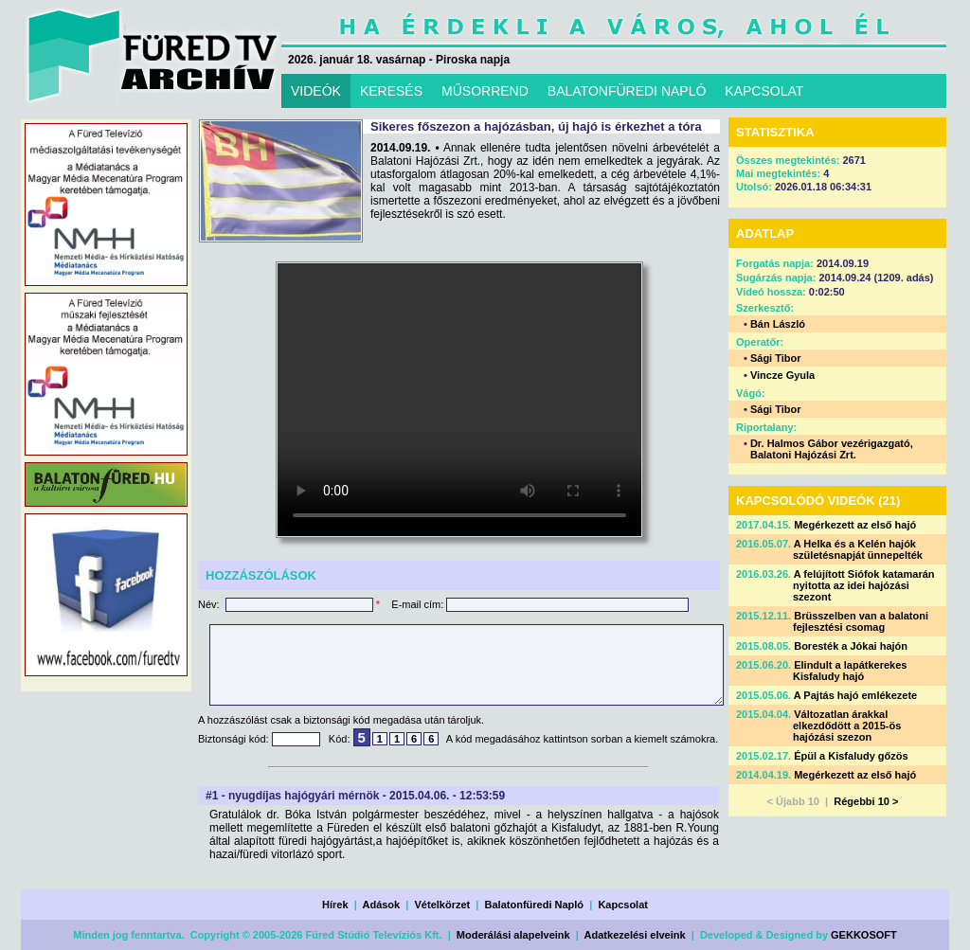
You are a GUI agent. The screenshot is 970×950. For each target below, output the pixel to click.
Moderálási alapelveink (513, 935)
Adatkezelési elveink (635, 935)
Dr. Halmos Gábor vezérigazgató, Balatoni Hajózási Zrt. (831, 449)
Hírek (335, 904)
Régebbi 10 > (866, 801)
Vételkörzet (443, 904)
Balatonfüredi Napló (534, 904)
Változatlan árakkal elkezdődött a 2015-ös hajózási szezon (847, 725)
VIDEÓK (316, 91)
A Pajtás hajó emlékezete (855, 695)
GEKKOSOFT (864, 935)
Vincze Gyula (782, 375)
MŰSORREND (485, 91)
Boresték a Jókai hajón (850, 646)
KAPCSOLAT (764, 91)
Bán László (777, 324)
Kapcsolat (623, 904)
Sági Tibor (775, 358)
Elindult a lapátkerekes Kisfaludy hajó (850, 670)
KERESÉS (391, 91)
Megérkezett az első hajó (855, 524)
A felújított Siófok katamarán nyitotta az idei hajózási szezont (864, 585)
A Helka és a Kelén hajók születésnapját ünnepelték (858, 549)
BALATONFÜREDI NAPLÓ (627, 91)
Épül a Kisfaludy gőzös (850, 756)
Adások (381, 904)
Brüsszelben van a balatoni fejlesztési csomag (860, 621)
